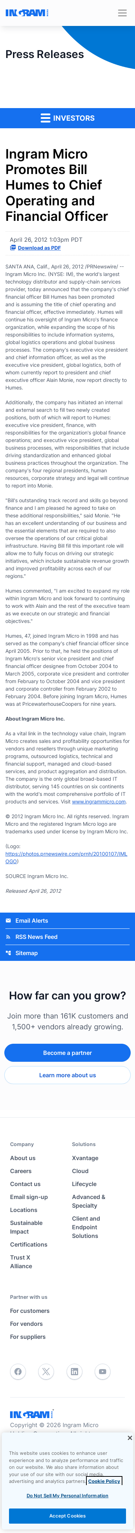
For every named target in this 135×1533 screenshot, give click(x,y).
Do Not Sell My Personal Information (68, 1495)
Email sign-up (29, 1196)
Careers (21, 1171)
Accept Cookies (67, 1516)
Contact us (25, 1183)
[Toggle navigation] (122, 13)
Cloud (80, 1171)
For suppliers (28, 1336)
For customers (30, 1310)
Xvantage (85, 1158)
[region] (67, 1480)
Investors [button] (68, 117)
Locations (23, 1209)
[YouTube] (103, 1372)
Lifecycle (84, 1183)
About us (23, 1158)
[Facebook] (18, 1372)
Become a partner (67, 1052)
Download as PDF (35, 247)
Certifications (29, 1244)
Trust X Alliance (21, 1262)
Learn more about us (67, 1075)
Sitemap (21, 953)
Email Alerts (26, 920)
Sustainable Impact (26, 1227)
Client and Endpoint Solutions (86, 1227)
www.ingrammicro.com (99, 801)
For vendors (26, 1323)
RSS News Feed (31, 936)
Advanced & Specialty (88, 1201)
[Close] (129, 1437)
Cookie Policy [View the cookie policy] (104, 1481)
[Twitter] (46, 1372)
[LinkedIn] (74, 1372)
